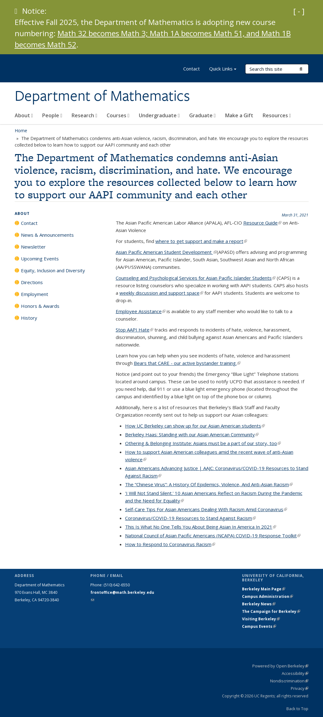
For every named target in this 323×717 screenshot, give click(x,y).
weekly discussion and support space (161, 293)
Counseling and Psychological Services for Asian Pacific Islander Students (195, 278)
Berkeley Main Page (263, 589)
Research (84, 115)
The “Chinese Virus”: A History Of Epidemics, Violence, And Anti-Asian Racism (209, 484)
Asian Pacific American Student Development (166, 252)
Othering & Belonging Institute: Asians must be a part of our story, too (203, 443)
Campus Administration (267, 596)
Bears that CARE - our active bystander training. (187, 363)
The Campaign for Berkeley (271, 611)
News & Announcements (47, 235)
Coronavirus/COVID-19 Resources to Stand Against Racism (190, 518)
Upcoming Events (40, 258)
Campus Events (259, 626)
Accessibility (295, 673)
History (29, 318)
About (24, 115)
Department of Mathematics (102, 95)
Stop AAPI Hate (134, 330)
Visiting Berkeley (261, 619)
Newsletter (33, 247)
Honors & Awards (40, 306)
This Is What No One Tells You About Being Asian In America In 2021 (200, 527)
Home (21, 130)
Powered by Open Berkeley (280, 666)
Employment (34, 294)
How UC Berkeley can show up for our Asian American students (195, 426)
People (52, 115)
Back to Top (297, 708)
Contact (191, 68)
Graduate (202, 115)
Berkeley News (258, 604)
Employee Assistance (140, 311)
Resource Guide (262, 223)
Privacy (299, 688)
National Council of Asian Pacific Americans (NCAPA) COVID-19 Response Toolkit (212, 535)
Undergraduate (159, 115)
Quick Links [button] (222, 69)
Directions (32, 282)
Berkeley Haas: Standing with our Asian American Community (192, 434)
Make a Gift (239, 115)
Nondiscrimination (289, 681)
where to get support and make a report (201, 241)
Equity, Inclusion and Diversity (53, 270)
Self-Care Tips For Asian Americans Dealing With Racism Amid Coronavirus (206, 509)
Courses (118, 115)
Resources (277, 115)
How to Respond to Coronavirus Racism (170, 544)
